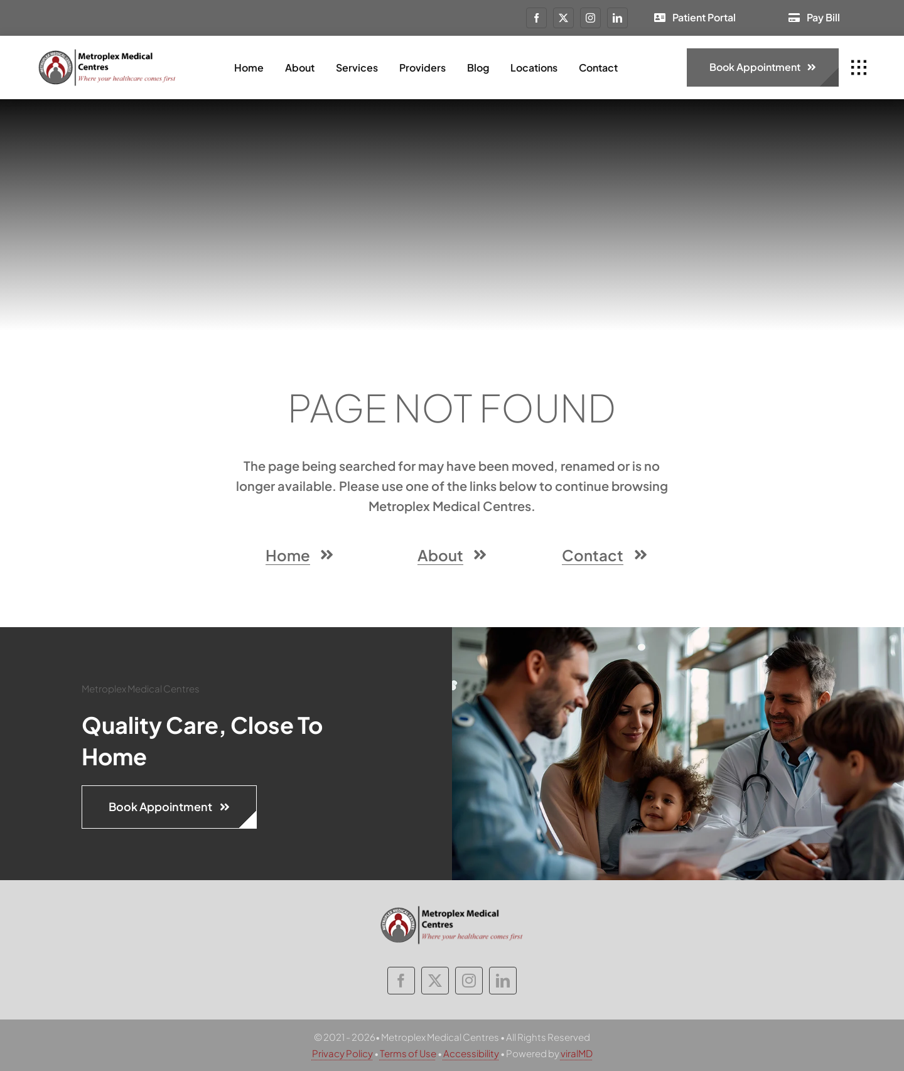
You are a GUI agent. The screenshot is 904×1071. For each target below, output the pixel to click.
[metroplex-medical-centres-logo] (107, 53)
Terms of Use (408, 1053)
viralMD (577, 1053)
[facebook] (536, 18)
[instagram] (590, 18)
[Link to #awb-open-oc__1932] (858, 67)
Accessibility (471, 1053)
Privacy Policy (342, 1053)
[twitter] (563, 18)
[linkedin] (617, 18)
